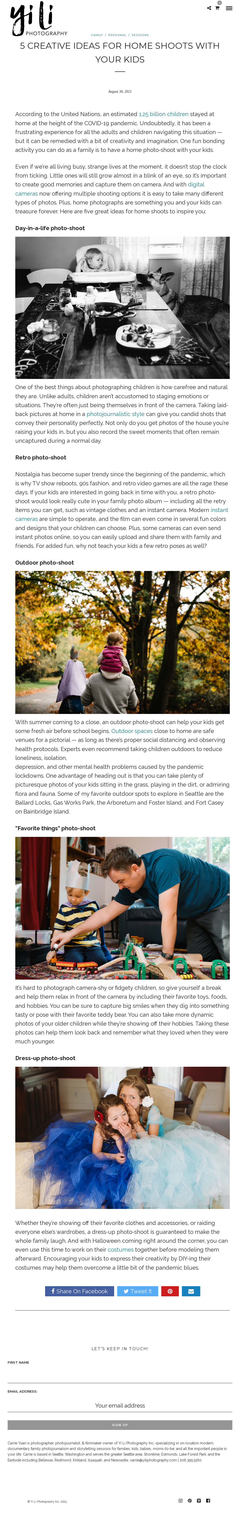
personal (117, 35)
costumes (121, 1249)
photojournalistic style (115, 414)
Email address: (22, 1391)
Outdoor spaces (132, 731)
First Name (18, 1362)
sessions (140, 35)
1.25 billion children (164, 114)
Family (97, 35)
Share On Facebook (79, 1291)
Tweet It (138, 1291)
